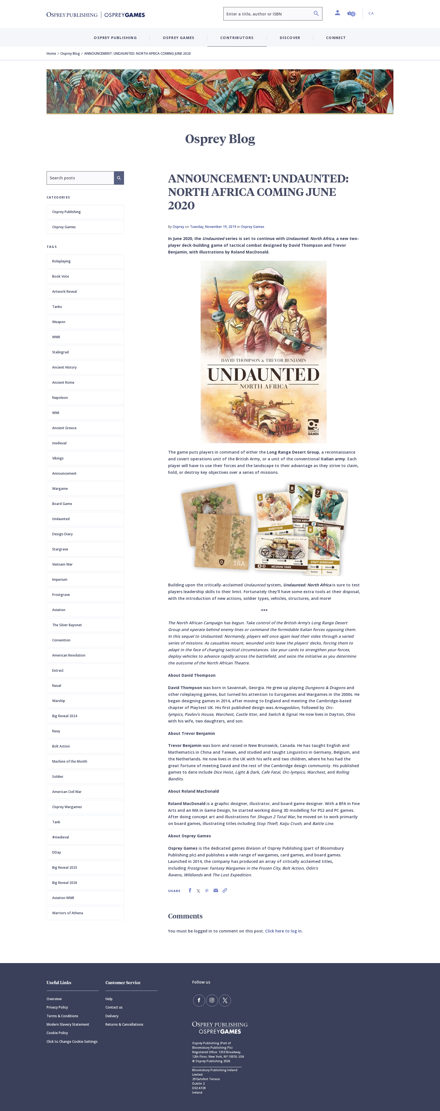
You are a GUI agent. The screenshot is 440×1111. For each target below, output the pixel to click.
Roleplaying (61, 261)
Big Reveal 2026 (64, 882)
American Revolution (68, 655)
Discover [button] (290, 37)
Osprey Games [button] (178, 37)
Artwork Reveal (64, 291)
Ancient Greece (64, 428)
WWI (55, 412)
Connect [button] (336, 37)
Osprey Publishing (66, 211)
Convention (61, 640)
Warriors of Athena (67, 913)
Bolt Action (61, 746)
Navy (56, 731)
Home (51, 53)
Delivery (112, 1016)
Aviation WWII (63, 897)
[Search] (316, 14)
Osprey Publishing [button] (115, 37)
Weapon (58, 321)
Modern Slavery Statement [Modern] (68, 1024)
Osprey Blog (70, 53)
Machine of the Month (69, 761)
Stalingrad (60, 352)
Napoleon (60, 397)
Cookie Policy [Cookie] (57, 1032)
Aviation (58, 609)
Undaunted (61, 518)
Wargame (60, 488)
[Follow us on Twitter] (222, 1000)
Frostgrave (61, 594)
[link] (190, 890)
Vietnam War (62, 564)
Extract (58, 670)
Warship (58, 700)
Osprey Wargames (67, 806)
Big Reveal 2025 (64, 867)
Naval (56, 685)
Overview (54, 998)
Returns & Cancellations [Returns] (124, 1024)
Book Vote (60, 276)
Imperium (59, 579)
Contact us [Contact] (114, 1007)
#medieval (60, 837)
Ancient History (64, 367)
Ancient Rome (63, 382)
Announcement (64, 473)
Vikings (58, 458)
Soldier (57, 776)
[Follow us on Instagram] (210, 1000)
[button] (351, 13)
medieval (59, 443)
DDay (56, 852)
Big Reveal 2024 (64, 716)
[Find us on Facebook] (198, 1000)
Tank (56, 822)
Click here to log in (283, 931)
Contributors (237, 37)
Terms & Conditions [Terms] (62, 1016)
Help (109, 998)
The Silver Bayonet (67, 625)
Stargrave (60, 549)
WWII (56, 337)
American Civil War (67, 791)
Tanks (57, 306)
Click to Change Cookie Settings (72, 1041)
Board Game (62, 503)
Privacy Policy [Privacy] (57, 1007)
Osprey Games (64, 227)
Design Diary (62, 534)
